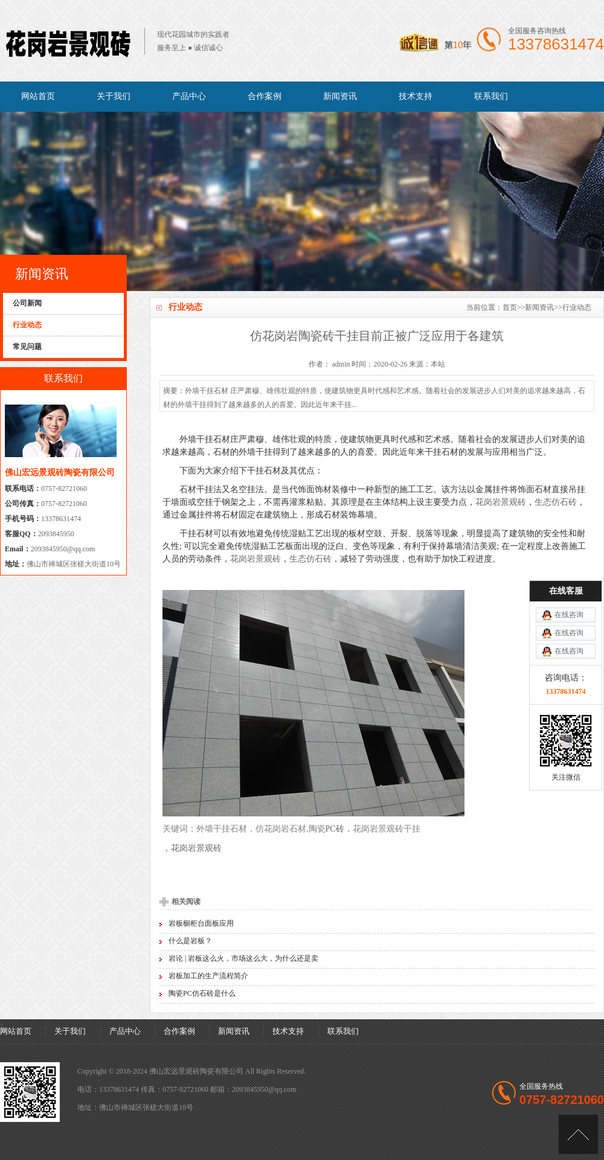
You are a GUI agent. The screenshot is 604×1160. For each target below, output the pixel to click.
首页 (510, 307)
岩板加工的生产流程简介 (208, 976)
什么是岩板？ (190, 941)
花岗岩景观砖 (500, 502)
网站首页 (38, 96)
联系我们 (491, 96)
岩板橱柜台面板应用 (201, 923)
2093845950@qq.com (63, 549)
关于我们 (113, 96)
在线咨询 (568, 614)
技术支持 (415, 96)
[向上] (578, 1134)
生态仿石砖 (556, 502)
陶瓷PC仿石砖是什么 (202, 993)
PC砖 (335, 828)
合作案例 (264, 96)
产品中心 (189, 96)
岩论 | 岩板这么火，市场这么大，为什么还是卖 (243, 958)
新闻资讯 (340, 96)
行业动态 (576, 307)
